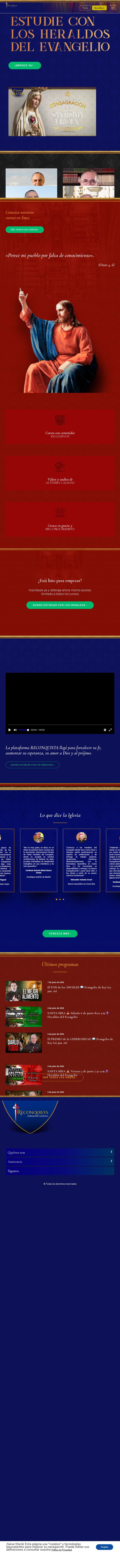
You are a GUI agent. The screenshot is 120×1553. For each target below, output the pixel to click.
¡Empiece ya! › (25, 65)
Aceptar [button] (104, 1546)
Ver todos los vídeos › (60, 1436)
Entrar (85, 8)
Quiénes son (16, 1511)
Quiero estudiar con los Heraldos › (60, 892)
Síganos (13, 1530)
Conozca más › (60, 1220)
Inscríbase (99, 7)
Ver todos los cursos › (25, 516)
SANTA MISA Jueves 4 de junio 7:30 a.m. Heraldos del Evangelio (77, 1412)
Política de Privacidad (62, 1550)
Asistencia (15, 1520)
